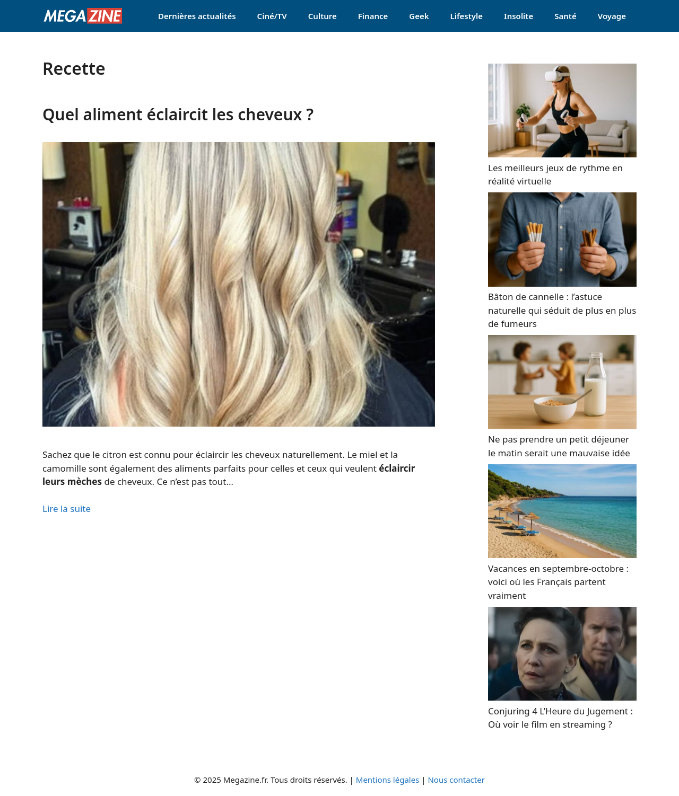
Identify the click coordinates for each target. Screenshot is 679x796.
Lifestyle (466, 16)
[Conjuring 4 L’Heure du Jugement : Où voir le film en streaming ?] (562, 697)
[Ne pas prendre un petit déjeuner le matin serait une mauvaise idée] (562, 426)
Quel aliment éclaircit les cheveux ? (178, 114)
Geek (419, 16)
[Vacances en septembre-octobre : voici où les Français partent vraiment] (562, 555)
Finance (373, 16)
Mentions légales (388, 779)
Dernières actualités (197, 16)
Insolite (518, 16)
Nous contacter (456, 779)
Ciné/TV (272, 16)
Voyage (612, 16)
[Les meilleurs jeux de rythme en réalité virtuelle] (562, 154)
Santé (565, 16)
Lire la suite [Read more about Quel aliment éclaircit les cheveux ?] (66, 508)
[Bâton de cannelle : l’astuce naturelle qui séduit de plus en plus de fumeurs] (562, 283)
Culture (322, 16)
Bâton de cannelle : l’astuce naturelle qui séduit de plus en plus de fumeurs (562, 310)
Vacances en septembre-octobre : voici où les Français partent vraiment (558, 582)
